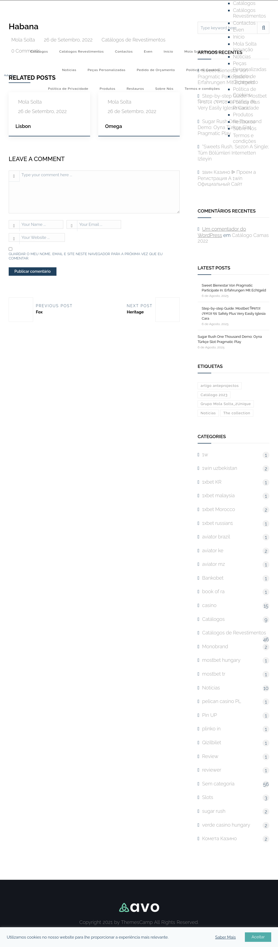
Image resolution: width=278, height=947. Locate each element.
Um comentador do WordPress (222, 232)
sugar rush (214, 811)
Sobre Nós (164, 89)
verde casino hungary (226, 825)
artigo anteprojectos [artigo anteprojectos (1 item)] (220, 386)
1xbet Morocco (218, 509)
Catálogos (39, 51)
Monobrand (215, 646)
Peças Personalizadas (107, 70)
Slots (207, 797)
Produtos (107, 89)
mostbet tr (213, 674)
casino (209, 605)
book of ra (213, 591)
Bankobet (213, 578)
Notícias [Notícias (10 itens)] (208, 413)
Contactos (124, 51)
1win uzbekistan (219, 468)
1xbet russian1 (217, 523)
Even (148, 51)
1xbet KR (212, 482)
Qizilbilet (211, 742)
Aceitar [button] (258, 937)
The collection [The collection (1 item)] (236, 413)
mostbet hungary (221, 660)
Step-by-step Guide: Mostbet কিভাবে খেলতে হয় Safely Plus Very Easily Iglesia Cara (234, 313)
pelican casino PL (221, 701)
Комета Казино (219, 838)
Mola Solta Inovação (202, 51)
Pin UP (209, 715)
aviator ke (212, 550)
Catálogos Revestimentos (81, 51)
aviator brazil (216, 537)
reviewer (211, 770)
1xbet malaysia (218, 495)
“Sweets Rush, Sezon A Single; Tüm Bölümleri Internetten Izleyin (233, 152)
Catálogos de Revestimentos (234, 632)
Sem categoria (218, 784)
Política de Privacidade (68, 89)
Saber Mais (225, 937)
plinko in (211, 728)
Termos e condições (202, 89)
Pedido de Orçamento (156, 70)
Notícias (69, 70)
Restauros (135, 89)
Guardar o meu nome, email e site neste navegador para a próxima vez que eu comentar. (86, 256)
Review (210, 756)
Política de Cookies (203, 70)
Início (168, 51)
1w (205, 454)
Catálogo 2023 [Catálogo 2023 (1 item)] (214, 395)
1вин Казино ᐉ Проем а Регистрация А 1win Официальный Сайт (227, 178)
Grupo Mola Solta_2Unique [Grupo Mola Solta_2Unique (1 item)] (226, 404)
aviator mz (213, 564)
